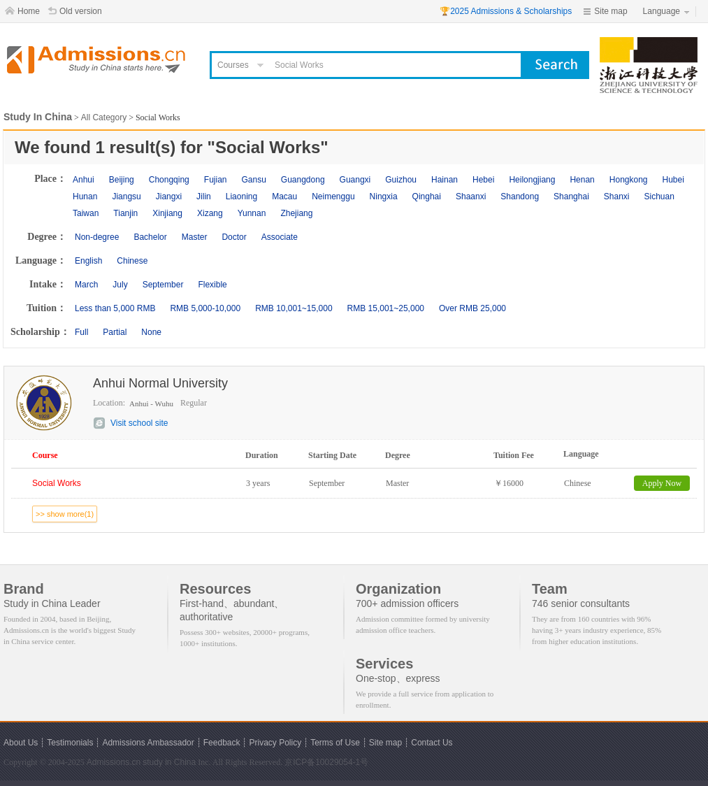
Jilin (203, 196)
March (86, 285)
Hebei (483, 180)
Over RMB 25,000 (472, 308)
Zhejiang (296, 213)
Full (81, 332)
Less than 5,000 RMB (115, 308)
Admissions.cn (113, 762)
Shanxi (617, 196)
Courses (233, 65)
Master (195, 237)
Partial (115, 332)
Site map (610, 11)
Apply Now (661, 483)
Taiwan (86, 213)
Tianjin (125, 213)
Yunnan (252, 213)
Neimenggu (333, 196)
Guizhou (401, 180)
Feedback (221, 743)
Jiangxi (169, 196)
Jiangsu (126, 196)
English (88, 261)
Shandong (519, 196)
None (151, 332)
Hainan (444, 180)
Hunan (85, 196)
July (120, 285)
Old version (80, 11)
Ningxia (384, 196)
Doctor (234, 237)
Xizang (210, 213)
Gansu (253, 180)
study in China (169, 762)
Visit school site (139, 423)
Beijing (121, 180)
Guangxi (355, 180)
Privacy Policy (275, 743)
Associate (279, 237)
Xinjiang (167, 213)
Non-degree (97, 237)
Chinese (132, 261)
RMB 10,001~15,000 (293, 308)
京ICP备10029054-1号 (326, 762)
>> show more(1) (65, 514)
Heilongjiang (532, 180)
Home (28, 11)
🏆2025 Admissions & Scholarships (506, 11)
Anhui (83, 180)
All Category (104, 117)
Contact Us (431, 743)
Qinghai (426, 196)
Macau (284, 196)
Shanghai (571, 196)
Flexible (212, 285)
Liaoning (241, 196)
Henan (582, 180)
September (163, 285)
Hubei (673, 180)
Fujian (215, 180)
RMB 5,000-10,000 (205, 308)
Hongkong (628, 180)
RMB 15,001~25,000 (385, 308)
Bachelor (149, 237)
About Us (20, 743)
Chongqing (169, 180)
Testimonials (70, 743)
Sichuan (659, 196)
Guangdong (303, 180)
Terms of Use (335, 743)
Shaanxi (471, 196)
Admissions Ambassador (148, 743)
